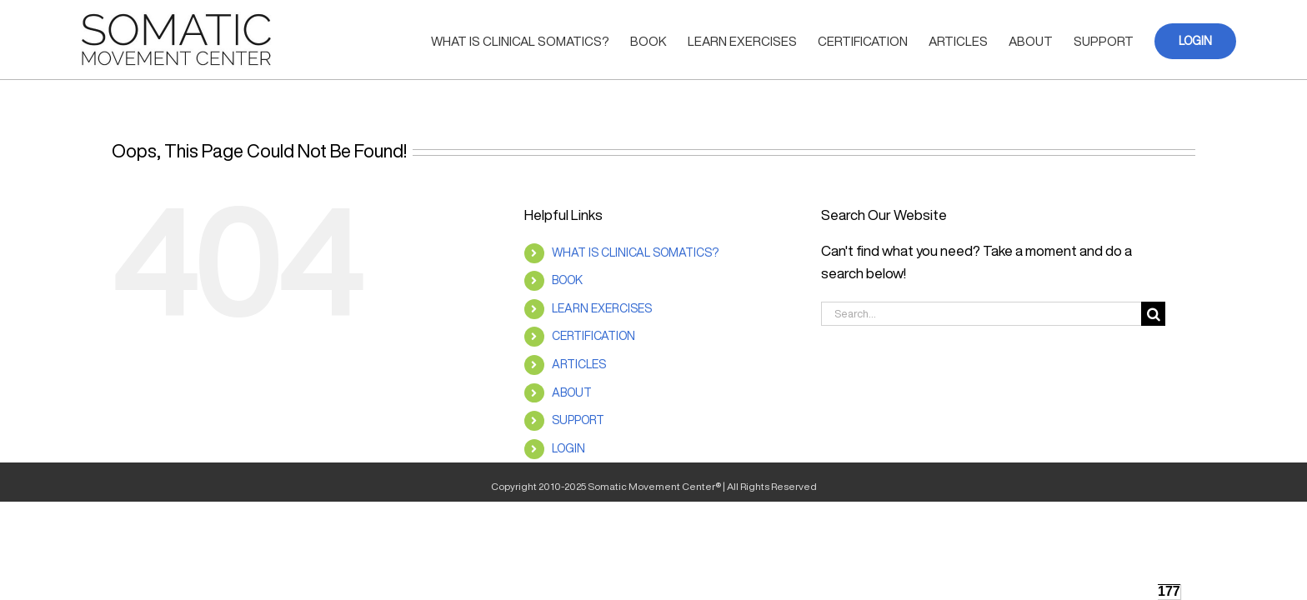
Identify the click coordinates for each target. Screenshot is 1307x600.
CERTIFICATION (593, 336)
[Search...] (981, 314)
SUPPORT (578, 420)
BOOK (567, 280)
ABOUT (572, 392)
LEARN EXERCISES (602, 308)
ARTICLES (579, 364)
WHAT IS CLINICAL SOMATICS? (635, 252)
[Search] (1153, 314)
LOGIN (568, 448)
